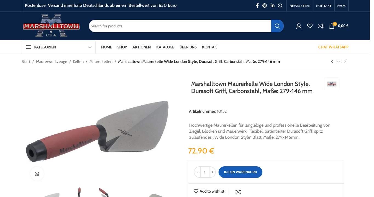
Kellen (78, 61)
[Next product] (345, 62)
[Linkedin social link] (272, 5)
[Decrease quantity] (197, 172)
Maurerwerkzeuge (51, 61)
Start (26, 61)
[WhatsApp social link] (280, 5)
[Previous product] (332, 62)
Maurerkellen (100, 61)
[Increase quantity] (212, 172)
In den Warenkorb (240, 172)
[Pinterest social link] (265, 5)
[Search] (186, 26)
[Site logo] (51, 25)
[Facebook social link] (257, 5)
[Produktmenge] (205, 172)
